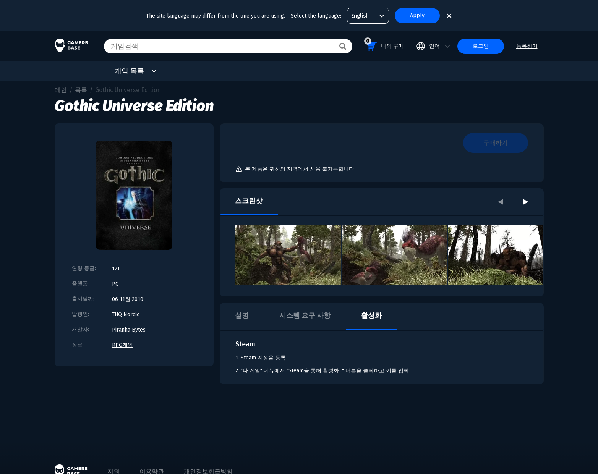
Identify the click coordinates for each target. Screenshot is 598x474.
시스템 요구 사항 (305, 315)
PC (115, 284)
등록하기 (527, 46)
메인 (61, 90)
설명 (242, 315)
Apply (417, 15)
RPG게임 (122, 345)
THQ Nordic (125, 314)
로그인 (481, 46)
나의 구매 (384, 44)
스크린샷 (249, 201)
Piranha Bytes (129, 330)
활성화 (371, 315)
